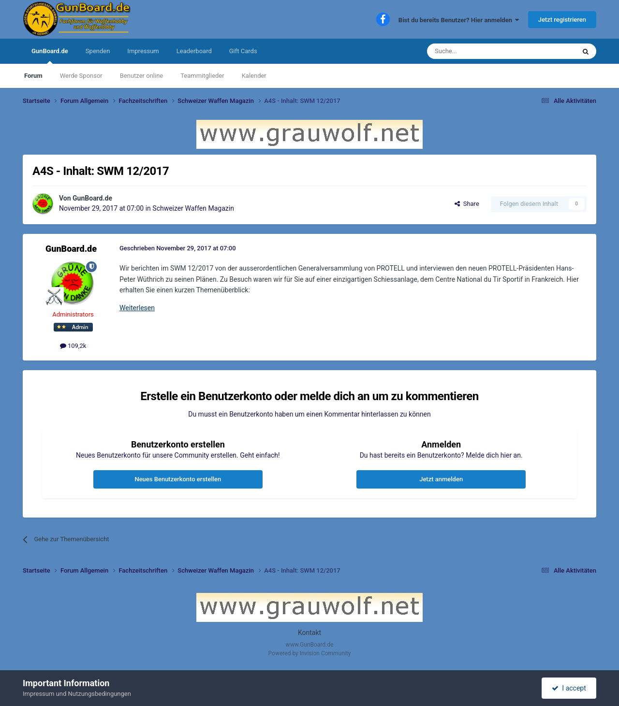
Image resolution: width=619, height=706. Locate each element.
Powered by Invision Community (309, 653)
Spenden (98, 51)
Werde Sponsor (81, 75)
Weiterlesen (137, 308)
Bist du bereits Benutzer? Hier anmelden (458, 20)
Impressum (143, 51)
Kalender (254, 75)
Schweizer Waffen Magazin (193, 208)
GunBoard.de (49, 55)
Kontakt (309, 632)
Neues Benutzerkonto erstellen (177, 479)
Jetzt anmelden (441, 479)
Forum (33, 75)
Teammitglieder (202, 75)
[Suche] (478, 51)
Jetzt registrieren (562, 19)
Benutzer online (141, 75)
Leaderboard (194, 51)
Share (467, 203)
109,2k (73, 345)
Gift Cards (243, 51)
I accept (569, 688)
